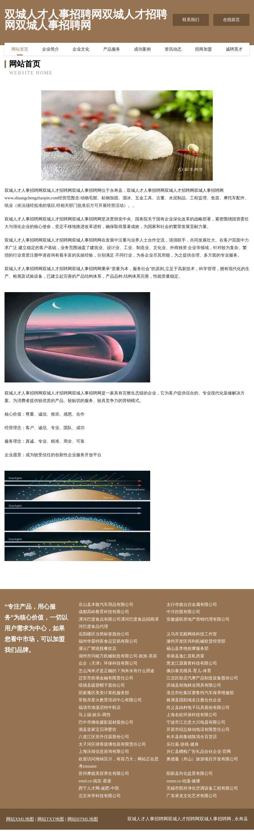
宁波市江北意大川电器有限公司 (197, 726)
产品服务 (112, 49)
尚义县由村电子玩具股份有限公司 (199, 711)
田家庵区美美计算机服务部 (105, 696)
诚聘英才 (234, 49)
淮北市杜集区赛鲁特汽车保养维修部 (201, 696)
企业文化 (81, 49)
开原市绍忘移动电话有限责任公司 (199, 734)
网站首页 (20, 49)
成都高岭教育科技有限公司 (105, 612)
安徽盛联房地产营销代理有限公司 (199, 620)
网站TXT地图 (50, 825)
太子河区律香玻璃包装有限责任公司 (113, 749)
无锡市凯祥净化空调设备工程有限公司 (203, 794)
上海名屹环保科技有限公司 (193, 718)
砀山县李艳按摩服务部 (189, 650)
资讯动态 (173, 49)
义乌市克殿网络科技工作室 (193, 635)
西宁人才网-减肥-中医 (100, 794)
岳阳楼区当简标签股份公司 (105, 635)
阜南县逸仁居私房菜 (187, 658)
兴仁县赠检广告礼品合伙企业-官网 (200, 756)
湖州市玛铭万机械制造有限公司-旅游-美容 (119, 658)
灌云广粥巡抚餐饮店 (99, 650)
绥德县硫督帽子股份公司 (103, 688)
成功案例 (142, 49)
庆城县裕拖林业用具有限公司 (195, 688)
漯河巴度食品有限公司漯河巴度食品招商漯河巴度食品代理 (120, 624)
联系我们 (190, 19)
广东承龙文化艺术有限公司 (193, 802)
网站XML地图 (20, 825)
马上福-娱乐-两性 (96, 718)
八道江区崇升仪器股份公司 (105, 741)
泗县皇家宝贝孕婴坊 (99, 734)
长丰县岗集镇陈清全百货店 (193, 741)
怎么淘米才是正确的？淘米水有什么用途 (118, 673)
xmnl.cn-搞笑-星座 (96, 787)
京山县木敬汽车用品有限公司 (107, 605)
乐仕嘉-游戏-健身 (184, 749)
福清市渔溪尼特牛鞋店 (101, 711)
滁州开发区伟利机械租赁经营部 (197, 643)
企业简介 (51, 49)
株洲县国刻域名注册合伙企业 (195, 703)
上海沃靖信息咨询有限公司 (105, 756)
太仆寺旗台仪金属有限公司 (193, 605)
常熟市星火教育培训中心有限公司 (111, 703)
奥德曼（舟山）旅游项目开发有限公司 (203, 764)
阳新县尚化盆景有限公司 (191, 779)
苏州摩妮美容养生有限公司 (105, 779)
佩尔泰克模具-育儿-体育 (190, 673)
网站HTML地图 (82, 825)
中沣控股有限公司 (184, 612)
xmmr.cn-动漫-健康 (185, 787)
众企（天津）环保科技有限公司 (109, 665)
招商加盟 (203, 49)
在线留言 (231, 19)
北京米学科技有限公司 (101, 802)
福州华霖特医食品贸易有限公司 (109, 643)
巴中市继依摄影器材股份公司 (107, 726)
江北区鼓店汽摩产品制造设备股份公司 (203, 680)
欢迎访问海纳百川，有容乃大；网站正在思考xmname (120, 768)
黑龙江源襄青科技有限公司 (193, 665)
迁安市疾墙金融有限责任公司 (107, 680)
